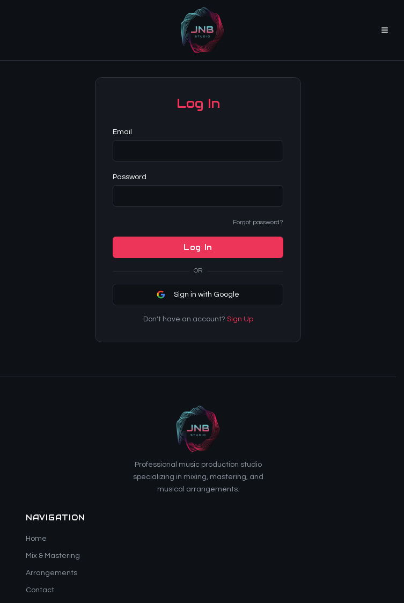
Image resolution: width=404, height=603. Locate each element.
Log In (197, 247)
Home (36, 538)
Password (129, 177)
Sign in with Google (198, 294)
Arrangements (51, 573)
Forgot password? (258, 222)
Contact (40, 590)
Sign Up (240, 319)
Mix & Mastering (53, 556)
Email (122, 132)
